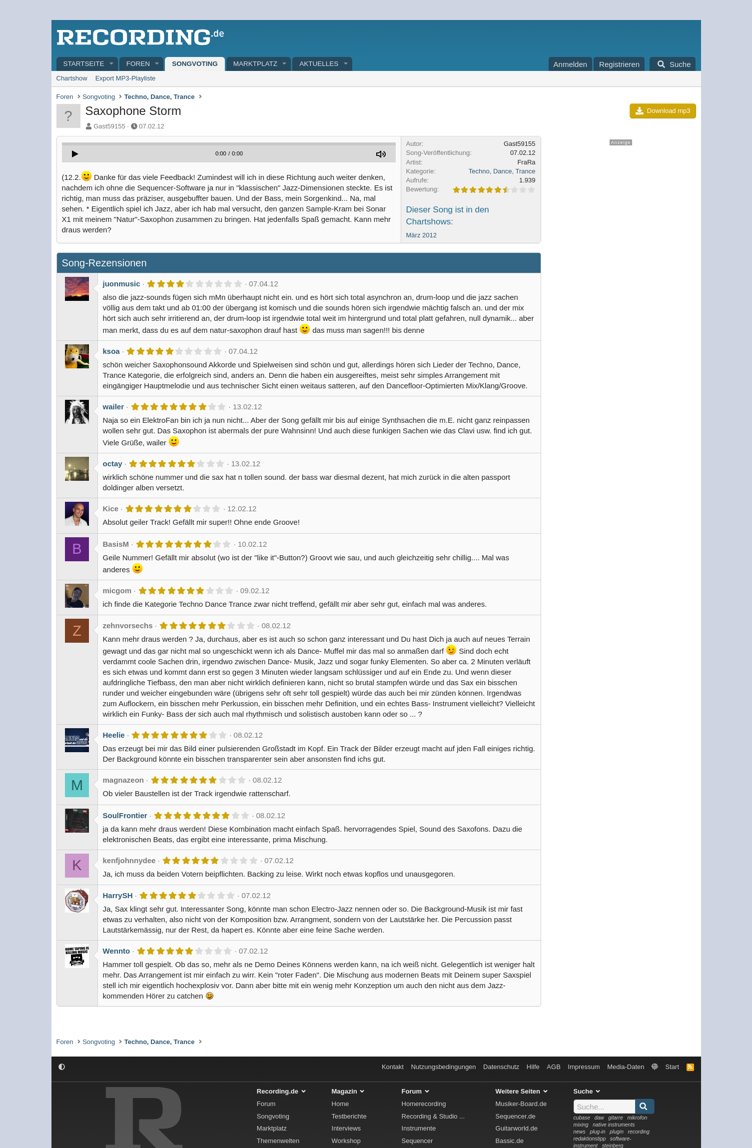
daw (599, 1118)
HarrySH (118, 895)
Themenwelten (278, 1141)
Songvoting (195, 63)
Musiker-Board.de (521, 1104)
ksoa (111, 351)
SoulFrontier (125, 815)
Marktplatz (255, 63)
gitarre (615, 1118)
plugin (617, 1132)
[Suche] (673, 64)
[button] (111, 64)
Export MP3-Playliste (125, 78)
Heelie (114, 735)
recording (639, 1132)
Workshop (346, 1141)
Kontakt (393, 1067)
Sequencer (417, 1141)
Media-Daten (625, 1067)
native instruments (614, 1125)
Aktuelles (318, 63)
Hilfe (533, 1067)
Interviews (346, 1128)
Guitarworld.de (517, 1128)
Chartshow (71, 78)
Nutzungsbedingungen (443, 1067)
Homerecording (424, 1104)
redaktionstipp (590, 1139)
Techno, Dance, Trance (502, 171)
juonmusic (121, 283)
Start (672, 1067)
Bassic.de (510, 1141)
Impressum (584, 1067)
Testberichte (349, 1116)
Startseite (83, 63)
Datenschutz (501, 1067)
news (580, 1132)
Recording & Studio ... (433, 1116)
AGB (553, 1067)
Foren (138, 63)
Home (340, 1104)
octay (112, 463)
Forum (266, 1104)
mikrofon (637, 1118)
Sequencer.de (516, 1116)
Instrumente (419, 1128)
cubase (582, 1118)
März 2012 (421, 235)
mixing (581, 1125)
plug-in (597, 1132)
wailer (113, 406)
